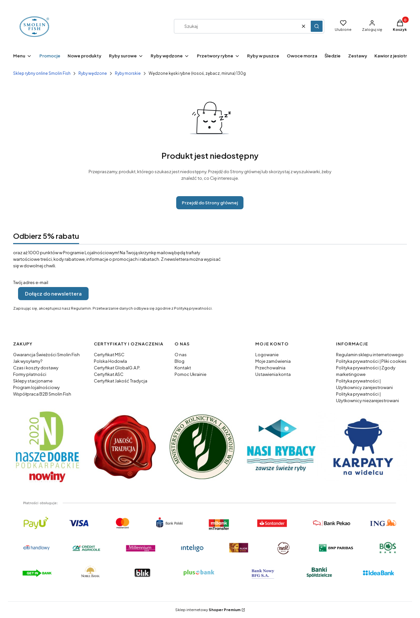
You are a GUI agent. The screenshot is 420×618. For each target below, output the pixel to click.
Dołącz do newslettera (53, 293)
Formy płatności (29, 374)
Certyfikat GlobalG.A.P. (117, 367)
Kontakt (183, 367)
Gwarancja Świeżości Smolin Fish (46, 354)
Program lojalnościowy (36, 387)
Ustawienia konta (273, 374)
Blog (179, 361)
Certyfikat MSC (109, 354)
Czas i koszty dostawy (35, 367)
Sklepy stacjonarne (32, 380)
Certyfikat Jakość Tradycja (120, 380)
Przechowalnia (270, 367)
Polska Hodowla (110, 361)
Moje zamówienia (273, 361)
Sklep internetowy (208, 610)
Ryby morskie (128, 73)
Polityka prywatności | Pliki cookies (371, 361)
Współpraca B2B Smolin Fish (42, 394)
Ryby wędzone (92, 73)
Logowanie (267, 354)
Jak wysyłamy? (27, 361)
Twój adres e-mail (30, 282)
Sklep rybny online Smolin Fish (42, 73)
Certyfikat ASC (108, 374)
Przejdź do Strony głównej (210, 202)
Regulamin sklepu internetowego (370, 354)
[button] (317, 26)
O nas (181, 354)
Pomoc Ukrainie (190, 374)
